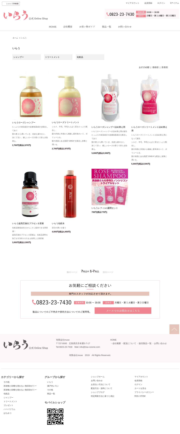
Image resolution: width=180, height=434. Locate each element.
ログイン (161, 3)
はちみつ (7, 413)
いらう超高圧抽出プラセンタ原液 (28, 223)
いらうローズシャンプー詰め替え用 (108, 127)
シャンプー (8, 397)
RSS (136, 396)
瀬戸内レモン (53, 386)
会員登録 (148, 3)
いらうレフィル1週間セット (105, 208)
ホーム (15, 38)
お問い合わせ (160, 343)
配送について (129, 343)
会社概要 (116, 343)
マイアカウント (132, 3)
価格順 (155, 67)
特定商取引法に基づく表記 (102, 396)
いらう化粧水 (58, 223)
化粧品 (6, 394)
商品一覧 (51, 394)
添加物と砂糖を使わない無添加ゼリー (20, 386)
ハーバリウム (9, 409)
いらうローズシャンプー (23, 122)
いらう (24, 38)
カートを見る (140, 388)
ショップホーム (98, 377)
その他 (6, 382)
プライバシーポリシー (144, 392)
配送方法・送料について (101, 388)
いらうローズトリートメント (65, 122)
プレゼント (8, 405)
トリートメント (10, 401)
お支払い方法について (100, 384)
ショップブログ (98, 392)
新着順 (165, 67)
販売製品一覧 (145, 343)
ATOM (142, 396)
